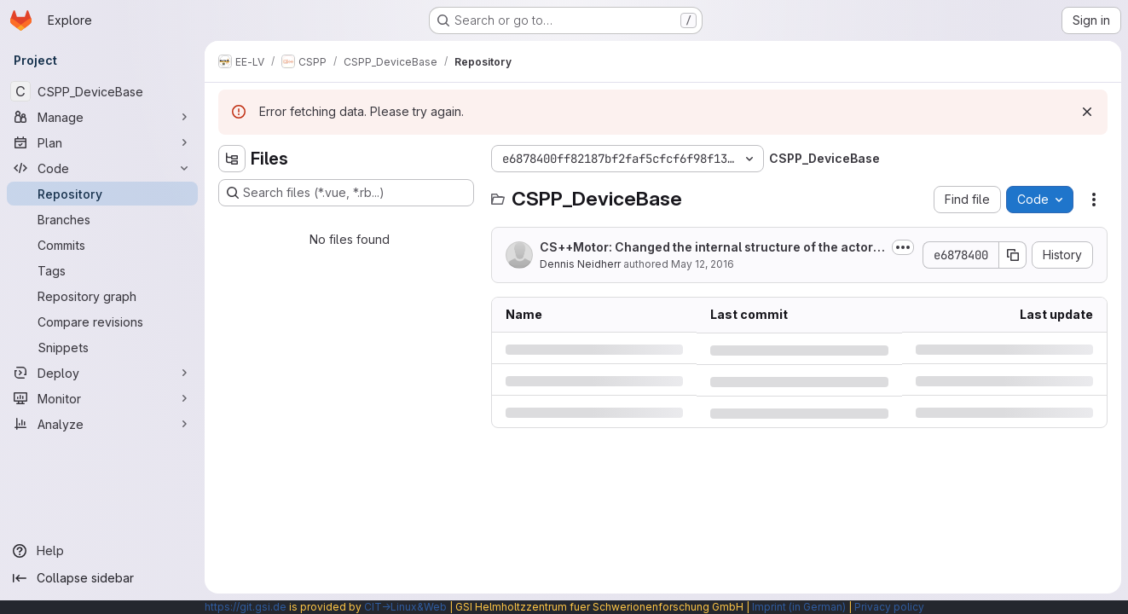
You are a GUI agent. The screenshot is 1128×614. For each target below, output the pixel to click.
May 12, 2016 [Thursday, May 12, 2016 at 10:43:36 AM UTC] (702, 264)
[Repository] (102, 194)
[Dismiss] (1087, 111)
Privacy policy (889, 606)
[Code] (102, 168)
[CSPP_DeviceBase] (102, 91)
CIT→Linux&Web (405, 606)
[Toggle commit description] (903, 247)
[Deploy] (102, 373)
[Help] (102, 551)
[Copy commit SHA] (1013, 255)
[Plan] (102, 142)
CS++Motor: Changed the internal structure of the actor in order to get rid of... (709, 248)
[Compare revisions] (102, 321)
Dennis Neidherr (580, 264)
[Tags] (102, 270)
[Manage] (102, 117)
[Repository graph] (102, 296)
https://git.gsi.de (245, 606)
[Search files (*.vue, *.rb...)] (346, 192)
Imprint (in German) (799, 606)
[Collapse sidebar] (102, 578)
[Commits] (102, 245)
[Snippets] (102, 347)
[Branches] (102, 219)
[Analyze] (102, 424)
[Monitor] (102, 398)
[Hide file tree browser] (232, 158)
